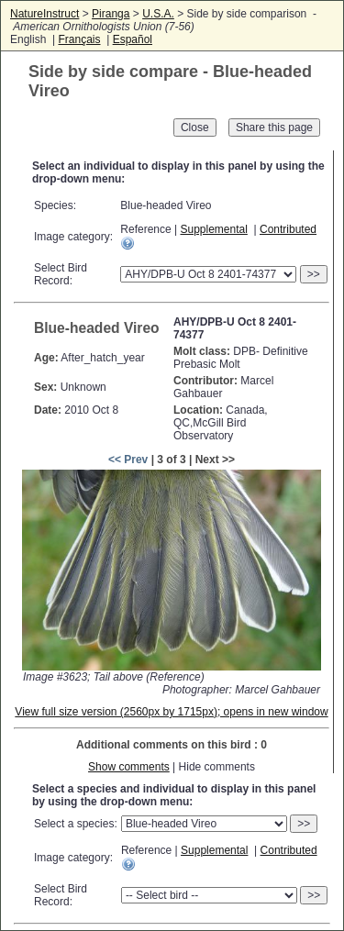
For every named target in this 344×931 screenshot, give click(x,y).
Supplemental (213, 229)
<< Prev (128, 459)
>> (313, 274)
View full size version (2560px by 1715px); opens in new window (171, 711)
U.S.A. (158, 13)
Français (79, 39)
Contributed (288, 229)
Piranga (110, 13)
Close (195, 127)
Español (132, 39)
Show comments (129, 766)
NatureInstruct (44, 13)
